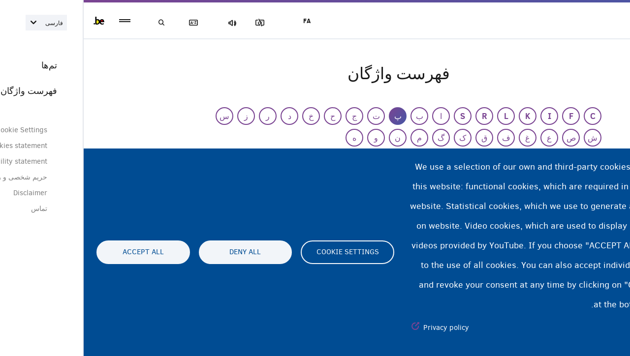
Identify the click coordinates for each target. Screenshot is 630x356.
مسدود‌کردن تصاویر (181, 22)
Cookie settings (264, 252)
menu (41, 20)
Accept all (59, 252)
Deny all (161, 252)
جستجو (79, 22)
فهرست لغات (113, 22)
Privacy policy (362, 327)
